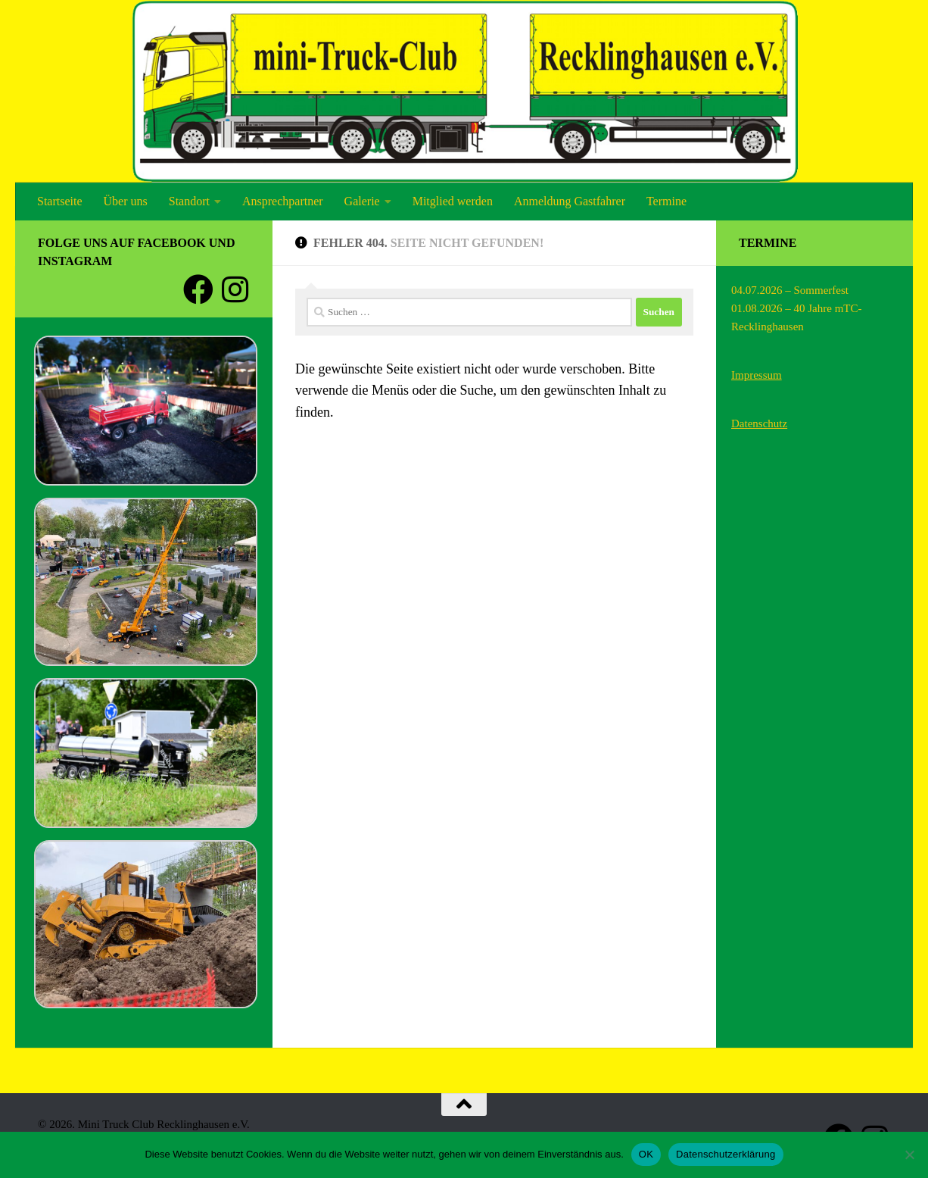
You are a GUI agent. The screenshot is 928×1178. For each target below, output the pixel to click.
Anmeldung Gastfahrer (569, 201)
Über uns (126, 201)
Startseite (60, 201)
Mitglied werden (453, 201)
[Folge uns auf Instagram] (235, 289)
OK (646, 1154)
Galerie (362, 201)
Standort (189, 201)
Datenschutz (759, 423)
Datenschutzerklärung (725, 1154)
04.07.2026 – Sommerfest (790, 290)
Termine (666, 201)
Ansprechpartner (282, 201)
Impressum (756, 375)
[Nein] (909, 1154)
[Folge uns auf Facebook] (198, 289)
